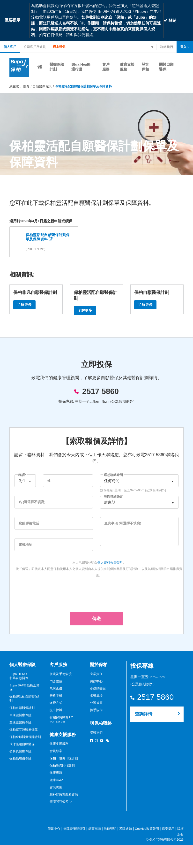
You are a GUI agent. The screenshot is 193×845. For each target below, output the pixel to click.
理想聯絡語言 (113, 496)
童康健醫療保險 (20, 722)
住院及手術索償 (61, 674)
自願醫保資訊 (42, 86)
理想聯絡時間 (113, 475)
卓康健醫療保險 (20, 715)
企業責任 (96, 674)
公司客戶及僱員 (35, 47)
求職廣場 (96, 695)
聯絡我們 (166, 47)
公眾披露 (96, 703)
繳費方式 (56, 703)
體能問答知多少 (61, 801)
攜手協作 (96, 710)
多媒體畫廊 (98, 688)
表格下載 (56, 695)
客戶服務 (58, 664)
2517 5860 (100, 391)
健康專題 (56, 773)
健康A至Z (56, 780)
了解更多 (24, 304)
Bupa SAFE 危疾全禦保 (24, 687)
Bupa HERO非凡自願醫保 (18, 676)
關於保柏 (98, 664)
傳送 (96, 618)
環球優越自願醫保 (22, 744)
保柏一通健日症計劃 (64, 758)
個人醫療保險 (22, 664)
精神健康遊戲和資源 (64, 794)
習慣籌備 (56, 787)
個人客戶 (10, 47)
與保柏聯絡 (101, 723)
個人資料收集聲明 (110, 562)
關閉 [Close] (169, 20)
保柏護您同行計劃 (62, 765)
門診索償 (56, 681)
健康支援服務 (63, 734)
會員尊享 (56, 751)
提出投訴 (56, 710)
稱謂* (22, 475)
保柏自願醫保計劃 (22, 708)
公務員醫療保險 (20, 751)
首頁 (26, 86)
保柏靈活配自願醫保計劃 (25, 698)
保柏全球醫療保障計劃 (25, 737)
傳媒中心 (96, 681)
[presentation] (96, 593)
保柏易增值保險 (20, 758)
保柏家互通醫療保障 (23, 729)
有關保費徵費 (61, 719)
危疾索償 (56, 688)
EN (150, 47)
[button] (185, 47)
